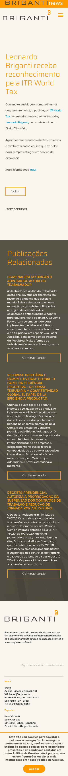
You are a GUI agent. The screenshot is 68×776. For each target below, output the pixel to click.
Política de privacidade (34, 754)
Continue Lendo (34, 367)
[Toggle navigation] (60, 15)
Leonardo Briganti (16, 122)
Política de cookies (34, 764)
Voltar (15, 191)
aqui (33, 169)
